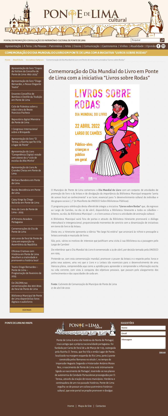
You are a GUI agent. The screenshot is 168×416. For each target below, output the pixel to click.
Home (7, 60)
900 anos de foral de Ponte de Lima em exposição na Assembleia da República (26, 241)
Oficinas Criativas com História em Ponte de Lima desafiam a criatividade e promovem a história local (25, 256)
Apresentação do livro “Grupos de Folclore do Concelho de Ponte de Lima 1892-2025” (26, 71)
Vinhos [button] (124, 46)
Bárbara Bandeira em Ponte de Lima (25, 182)
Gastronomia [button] (109, 46)
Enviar (162, 352)
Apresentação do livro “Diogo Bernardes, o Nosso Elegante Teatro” (26, 84)
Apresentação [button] (13, 46)
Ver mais (26, 310)
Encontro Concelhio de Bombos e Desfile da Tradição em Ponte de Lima (26, 97)
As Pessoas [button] (40, 46)
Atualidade (18, 60)
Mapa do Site (85, 406)
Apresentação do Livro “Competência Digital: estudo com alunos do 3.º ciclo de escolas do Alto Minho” (26, 156)
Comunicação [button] (91, 46)
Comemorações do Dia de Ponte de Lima (24, 230)
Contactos (101, 406)
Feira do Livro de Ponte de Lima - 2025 (24, 211)
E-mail (163, 46)
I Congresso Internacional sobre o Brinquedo (24, 130)
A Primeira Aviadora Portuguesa (21, 220)
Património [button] (55, 46)
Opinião (151, 46)
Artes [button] (68, 46)
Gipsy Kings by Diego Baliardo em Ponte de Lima (25, 201)
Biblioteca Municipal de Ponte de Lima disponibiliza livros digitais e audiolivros (26, 298)
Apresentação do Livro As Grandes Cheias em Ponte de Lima (26, 170)
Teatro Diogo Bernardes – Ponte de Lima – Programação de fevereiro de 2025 (26, 272)
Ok (162, 40)
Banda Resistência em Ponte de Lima (25, 191)
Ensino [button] (77, 46)
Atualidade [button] (137, 46)
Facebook (158, 46)
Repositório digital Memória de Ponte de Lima (25, 121)
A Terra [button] (28, 46)
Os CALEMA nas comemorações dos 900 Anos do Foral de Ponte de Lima (26, 286)
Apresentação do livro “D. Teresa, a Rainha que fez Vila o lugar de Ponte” (26, 141)
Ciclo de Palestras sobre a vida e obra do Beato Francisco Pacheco (24, 109)
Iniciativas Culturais (35, 60)
